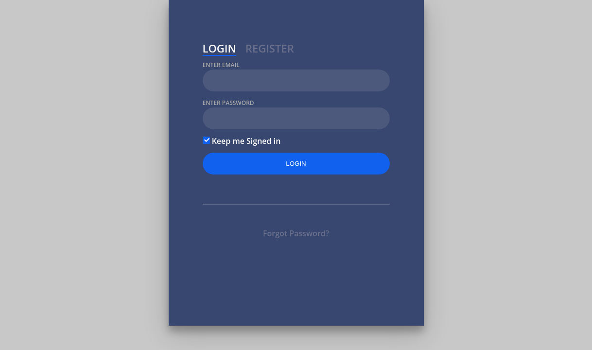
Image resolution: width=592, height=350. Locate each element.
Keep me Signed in (242, 141)
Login (219, 49)
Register (269, 49)
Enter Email (221, 65)
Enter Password (228, 103)
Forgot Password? (296, 233)
